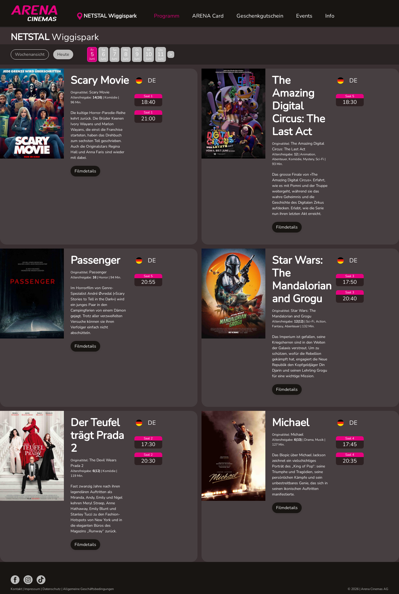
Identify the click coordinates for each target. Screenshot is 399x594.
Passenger (95, 260)
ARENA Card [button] (208, 15)
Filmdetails (85, 171)
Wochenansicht (30, 54)
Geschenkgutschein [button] (260, 15)
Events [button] (304, 15)
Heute (63, 54)
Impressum (32, 589)
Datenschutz (51, 589)
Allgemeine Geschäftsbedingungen (88, 589)
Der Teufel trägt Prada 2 (97, 435)
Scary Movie (100, 80)
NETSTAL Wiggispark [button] (110, 15)
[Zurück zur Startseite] (37, 13)
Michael (290, 422)
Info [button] (329, 15)
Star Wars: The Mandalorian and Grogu (302, 279)
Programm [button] (166, 15)
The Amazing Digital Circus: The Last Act (298, 106)
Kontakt (16, 589)
